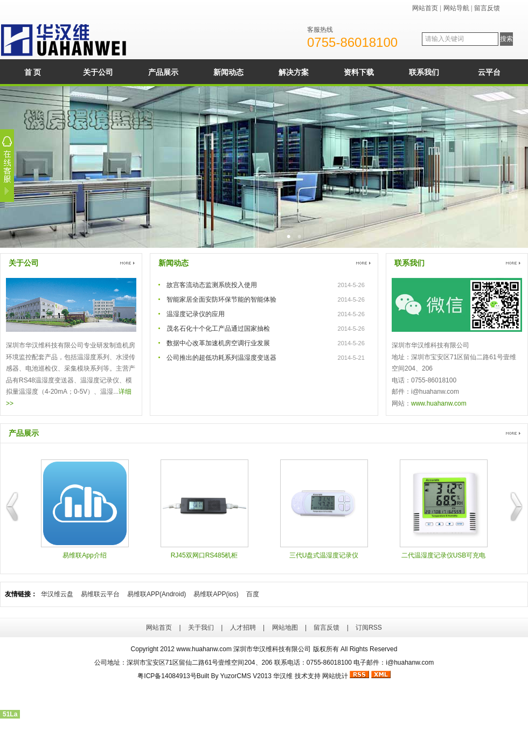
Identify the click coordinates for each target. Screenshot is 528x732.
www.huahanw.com (439, 403)
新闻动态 (228, 72)
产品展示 (163, 72)
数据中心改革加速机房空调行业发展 (218, 343)
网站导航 (456, 8)
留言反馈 (487, 8)
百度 (252, 594)
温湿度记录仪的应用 (195, 314)
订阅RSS (369, 627)
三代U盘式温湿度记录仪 (324, 509)
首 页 (32, 72)
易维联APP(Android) (156, 594)
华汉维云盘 (57, 594)
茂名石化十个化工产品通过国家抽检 (218, 328)
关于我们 (201, 627)
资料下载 (359, 72)
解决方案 (294, 72)
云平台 (489, 72)
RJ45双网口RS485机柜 (204, 509)
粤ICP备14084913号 (166, 676)
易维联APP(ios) (215, 594)
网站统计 (335, 676)
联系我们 (424, 72)
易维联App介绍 (85, 509)
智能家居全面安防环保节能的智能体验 (221, 299)
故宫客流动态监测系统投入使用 (211, 285)
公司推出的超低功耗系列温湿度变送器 (221, 357)
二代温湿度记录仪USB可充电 (444, 509)
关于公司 (98, 72)
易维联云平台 (100, 594)
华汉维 (283, 676)
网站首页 (425, 8)
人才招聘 (243, 627)
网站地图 (285, 627)
